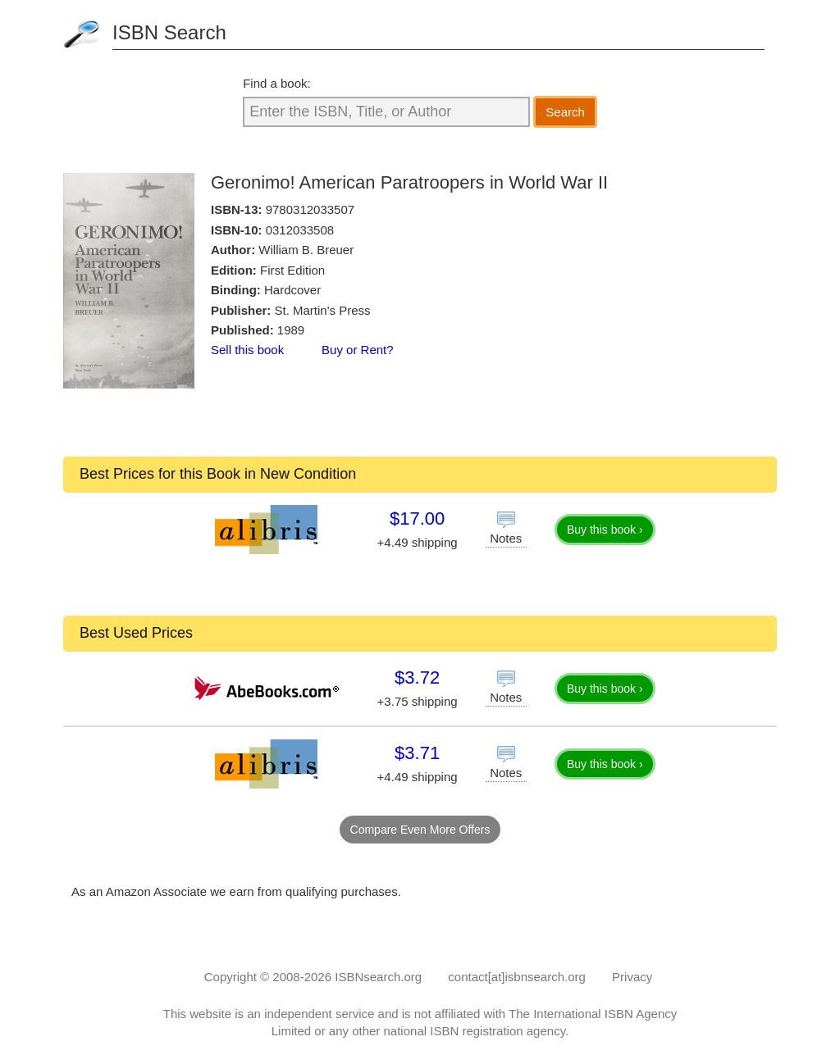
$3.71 (417, 753)
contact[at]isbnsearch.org (517, 977)
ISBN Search (169, 32)
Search (565, 112)
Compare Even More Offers (420, 829)
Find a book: (277, 83)
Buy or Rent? (358, 350)
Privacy (632, 977)
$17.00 (417, 518)
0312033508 (300, 230)
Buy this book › (605, 529)
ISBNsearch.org (378, 977)
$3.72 (417, 677)
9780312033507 (310, 209)
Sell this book (247, 350)
